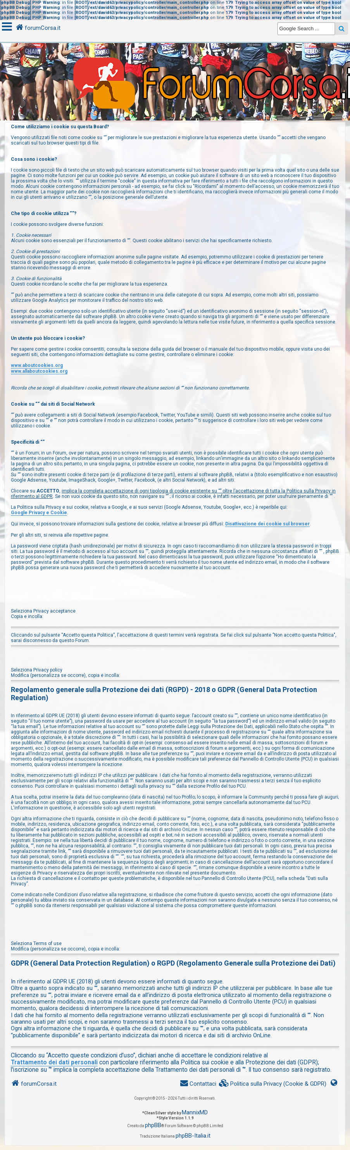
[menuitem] (273, 1083)
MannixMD (195, 1112)
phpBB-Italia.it (193, 1135)
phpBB (153, 1125)
